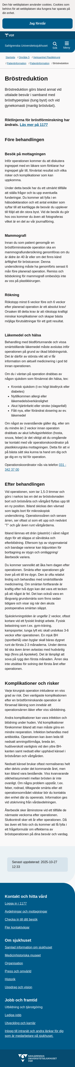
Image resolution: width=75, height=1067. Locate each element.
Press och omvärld (18, 971)
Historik (10, 979)
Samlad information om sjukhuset (28, 947)
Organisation (14, 963)
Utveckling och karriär (20, 1023)
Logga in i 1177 (16, 903)
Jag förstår (37, 23)
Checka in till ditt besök (21, 919)
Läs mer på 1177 (34, 125)
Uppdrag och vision (18, 987)
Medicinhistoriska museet (23, 955)
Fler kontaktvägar (17, 927)
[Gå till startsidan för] (26, 46)
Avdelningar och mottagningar (26, 911)
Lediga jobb (13, 1015)
